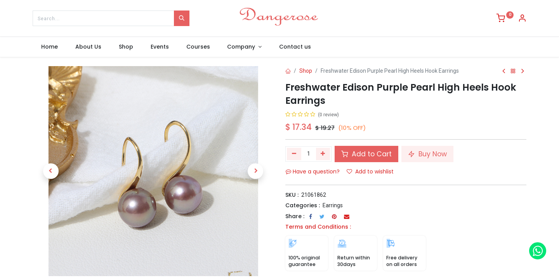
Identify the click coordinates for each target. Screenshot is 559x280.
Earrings (333, 205)
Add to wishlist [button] (370, 171)
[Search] (181, 18)
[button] (51, 171)
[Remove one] (294, 154)
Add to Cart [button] (366, 154)
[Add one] (323, 154)
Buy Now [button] (427, 154)
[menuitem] (50, 47)
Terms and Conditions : (318, 227)
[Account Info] (522, 19)
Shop (305, 71)
